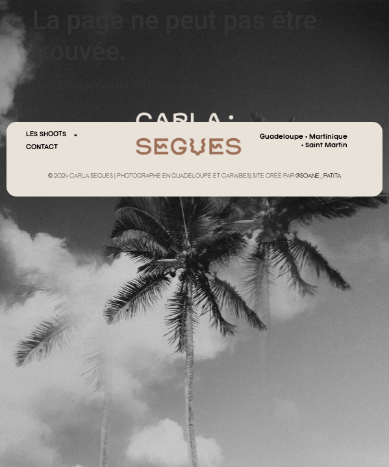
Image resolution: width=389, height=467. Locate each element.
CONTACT (42, 147)
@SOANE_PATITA (318, 176)
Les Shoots (52, 134)
